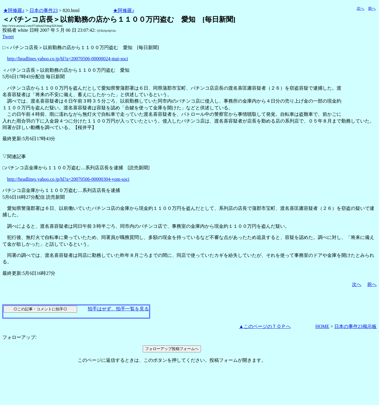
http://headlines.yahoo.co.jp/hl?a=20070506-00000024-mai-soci (67, 58)
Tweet (8, 36)
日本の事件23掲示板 (355, 326)
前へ (372, 8)
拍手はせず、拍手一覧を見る (118, 308)
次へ (360, 8)
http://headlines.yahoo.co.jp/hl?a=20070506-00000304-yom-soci (68, 179)
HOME (322, 326)
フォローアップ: (19, 337)
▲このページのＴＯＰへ (265, 326)
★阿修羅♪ (13, 10)
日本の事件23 (43, 10)
